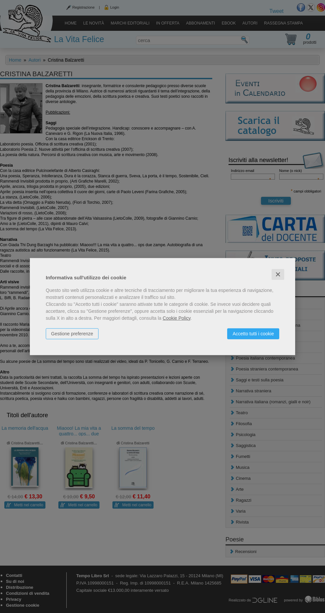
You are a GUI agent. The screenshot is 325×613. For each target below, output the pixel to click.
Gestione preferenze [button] (72, 333)
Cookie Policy (177, 317)
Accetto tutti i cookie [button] (253, 333)
